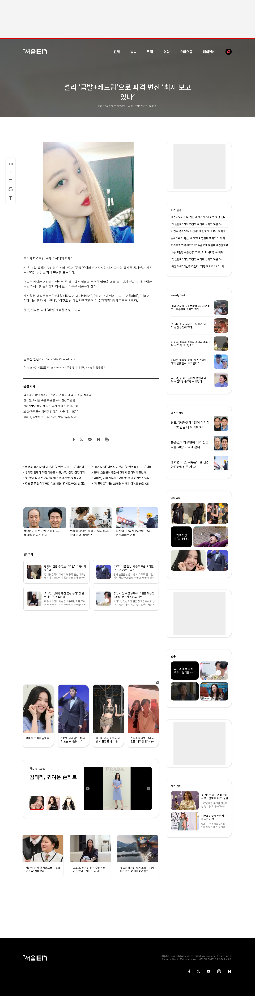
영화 (166, 51)
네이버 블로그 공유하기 (98, 439)
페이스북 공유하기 (74, 439)
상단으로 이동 (10, 198)
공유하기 (10, 172)
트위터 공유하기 (81, 439)
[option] (118, 788)
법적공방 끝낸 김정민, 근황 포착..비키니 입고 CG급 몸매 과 (57, 395)
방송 (133, 51)
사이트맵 (220, 956)
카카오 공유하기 (89, 439)
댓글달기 (10, 181)
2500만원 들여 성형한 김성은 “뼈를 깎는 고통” (50, 411)
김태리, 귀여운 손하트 (53, 777)
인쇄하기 (10, 189)
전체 (117, 51)
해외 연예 (176, 786)
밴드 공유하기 (107, 439)
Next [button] (148, 788)
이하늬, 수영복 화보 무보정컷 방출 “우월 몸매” (50, 417)
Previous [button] (87, 788)
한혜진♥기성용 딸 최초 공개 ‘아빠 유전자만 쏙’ (51, 406)
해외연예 (209, 51)
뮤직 (150, 51)
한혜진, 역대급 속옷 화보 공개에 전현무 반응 (49, 400)
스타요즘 (186, 51)
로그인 (229, 956)
